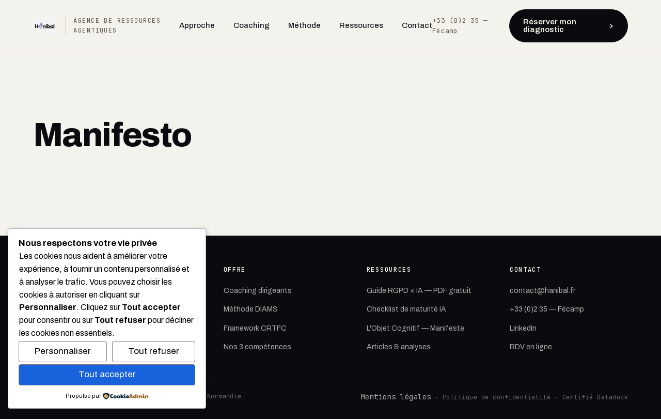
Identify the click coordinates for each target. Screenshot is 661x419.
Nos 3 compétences (257, 347)
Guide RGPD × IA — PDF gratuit (419, 290)
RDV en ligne (531, 347)
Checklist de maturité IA (406, 309)
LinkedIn (523, 328)
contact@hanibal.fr (542, 290)
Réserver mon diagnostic (568, 26)
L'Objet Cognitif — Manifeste (415, 328)
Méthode (304, 25)
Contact (417, 25)
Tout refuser (153, 351)
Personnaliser (63, 351)
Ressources (361, 25)
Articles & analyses (399, 347)
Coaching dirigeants (258, 290)
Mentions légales (396, 396)
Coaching (251, 25)
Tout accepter (107, 374)
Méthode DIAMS (251, 309)
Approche (197, 25)
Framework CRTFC (255, 328)
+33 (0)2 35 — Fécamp (547, 309)
